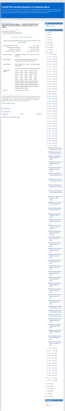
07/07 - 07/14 (51, 116)
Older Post (39, 114)
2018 (48, 40)
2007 (48, 396)
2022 (48, 32)
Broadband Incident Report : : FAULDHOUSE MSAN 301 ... (55, 175)
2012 (48, 383)
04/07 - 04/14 (51, 348)
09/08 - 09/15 (51, 93)
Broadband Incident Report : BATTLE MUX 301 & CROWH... (55, 227)
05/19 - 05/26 (51, 133)
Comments (49, 405)
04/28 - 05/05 (51, 141)
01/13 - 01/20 (51, 378)
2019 (48, 37)
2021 (48, 35)
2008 (48, 393)
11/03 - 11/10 (51, 74)
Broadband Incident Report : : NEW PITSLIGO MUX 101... (55, 331)
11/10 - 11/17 (51, 71)
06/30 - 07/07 (51, 118)
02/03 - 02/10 (51, 370)
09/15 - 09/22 (51, 91)
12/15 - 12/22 (51, 59)
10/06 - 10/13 (51, 84)
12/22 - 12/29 (51, 56)
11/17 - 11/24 (51, 69)
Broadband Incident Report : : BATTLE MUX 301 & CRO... (55, 238)
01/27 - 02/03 (51, 373)
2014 (48, 49)
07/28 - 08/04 (51, 108)
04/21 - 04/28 (51, 143)
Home (22, 114)
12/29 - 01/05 (51, 54)
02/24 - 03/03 (51, 363)
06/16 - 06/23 (51, 123)
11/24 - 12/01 (51, 66)
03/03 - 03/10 (51, 360)
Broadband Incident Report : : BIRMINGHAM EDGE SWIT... (55, 320)
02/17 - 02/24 (51, 365)
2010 (48, 388)
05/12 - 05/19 (51, 136)
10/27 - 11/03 (51, 76)
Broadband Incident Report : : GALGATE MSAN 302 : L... (55, 204)
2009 (48, 391)
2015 (48, 47)
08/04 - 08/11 (51, 106)
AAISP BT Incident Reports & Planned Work (26, 7)
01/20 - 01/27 (51, 375)
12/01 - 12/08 (51, 64)
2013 (48, 52)
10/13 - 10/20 (51, 81)
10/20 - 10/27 (51, 79)
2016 (48, 44)
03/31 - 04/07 (51, 350)
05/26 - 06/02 (51, 131)
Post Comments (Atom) (14, 117)
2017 (48, 42)
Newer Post (5, 114)
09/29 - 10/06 (51, 86)
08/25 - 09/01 (51, 98)
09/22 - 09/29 (51, 88)
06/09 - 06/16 (51, 126)
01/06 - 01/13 (51, 380)
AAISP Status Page (50, 25)
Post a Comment (6, 111)
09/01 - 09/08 (51, 96)
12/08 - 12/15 (51, 61)
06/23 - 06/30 (51, 121)
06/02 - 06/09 (51, 128)
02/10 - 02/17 (51, 368)
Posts (48, 403)
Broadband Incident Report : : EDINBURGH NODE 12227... (55, 157)
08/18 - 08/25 (51, 101)
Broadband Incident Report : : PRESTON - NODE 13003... (55, 198)
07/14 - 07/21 (51, 113)
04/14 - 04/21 (51, 145)
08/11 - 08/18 (51, 103)
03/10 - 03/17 (51, 358)
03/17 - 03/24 (51, 355)
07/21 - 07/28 (51, 111)
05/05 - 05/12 (51, 138)
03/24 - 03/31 (51, 353)
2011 (48, 386)
